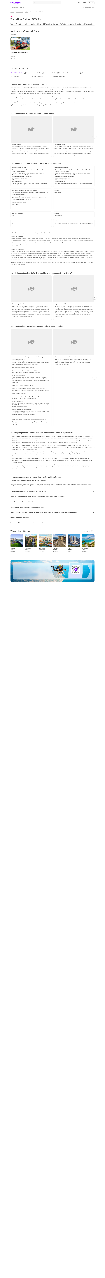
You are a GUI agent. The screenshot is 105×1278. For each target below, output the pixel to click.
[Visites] (26, 11)
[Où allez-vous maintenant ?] (47, 2)
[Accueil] (12, 11)
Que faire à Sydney (70, 548)
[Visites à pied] (22, 24)
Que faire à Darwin (28, 548)
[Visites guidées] (36, 24)
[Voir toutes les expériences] (59, 76)
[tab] (17, 73)
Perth (21, 246)
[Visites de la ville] (75, 24)
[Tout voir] (86, 531)
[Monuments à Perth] (37, 76)
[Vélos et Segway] (90, 24)
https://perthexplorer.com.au (23, 259)
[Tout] (11, 24)
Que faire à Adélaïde (13, 548)
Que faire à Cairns (85, 548)
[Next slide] (94, 136)
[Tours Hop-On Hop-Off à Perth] (55, 24)
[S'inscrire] (91, 2)
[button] (84, 2)
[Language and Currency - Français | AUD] (76, 2)
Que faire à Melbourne (42, 548)
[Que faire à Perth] (19, 11)
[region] (52, 23)
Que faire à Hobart (56, 548)
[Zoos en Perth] (14, 76)
